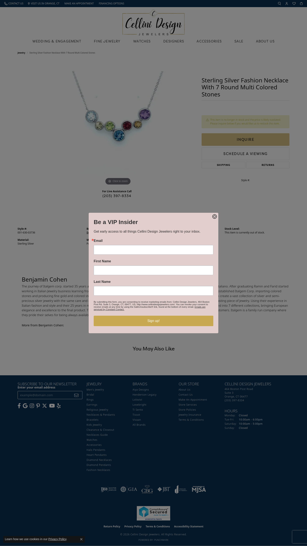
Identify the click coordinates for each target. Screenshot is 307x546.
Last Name (102, 281)
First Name (102, 261)
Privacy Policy (57, 539)
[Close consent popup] (81, 539)
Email (98, 240)
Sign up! (153, 321)
